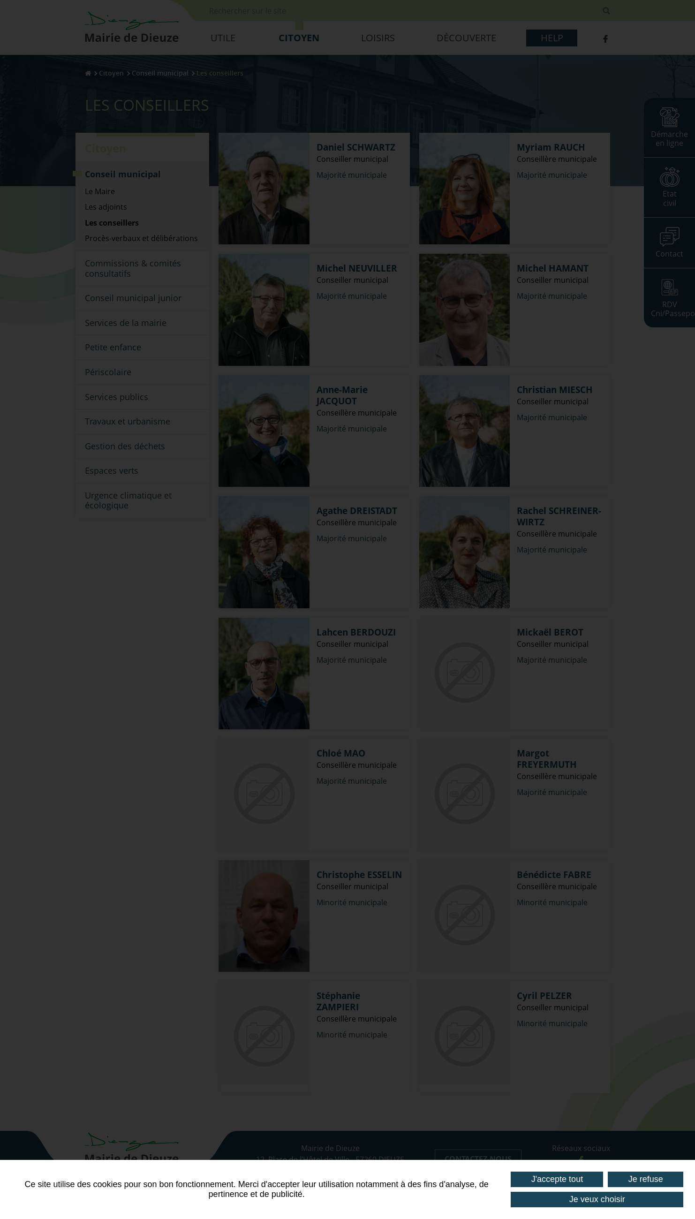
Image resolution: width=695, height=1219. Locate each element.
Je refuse (645, 1179)
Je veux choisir (597, 1199)
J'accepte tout (557, 1179)
